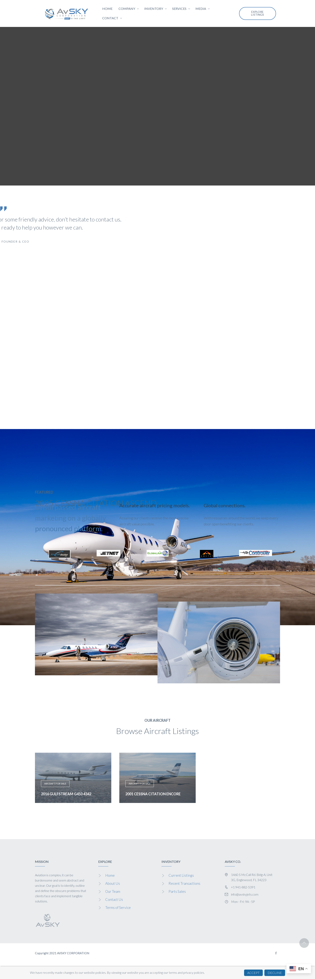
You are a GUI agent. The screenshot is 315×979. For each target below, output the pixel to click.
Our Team (112, 891)
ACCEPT (253, 973)
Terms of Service (118, 907)
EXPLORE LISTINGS (257, 13)
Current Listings (181, 875)
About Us (112, 883)
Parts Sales (177, 891)
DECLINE (275, 973)
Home (110, 875)
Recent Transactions (184, 883)
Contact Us (114, 899)
